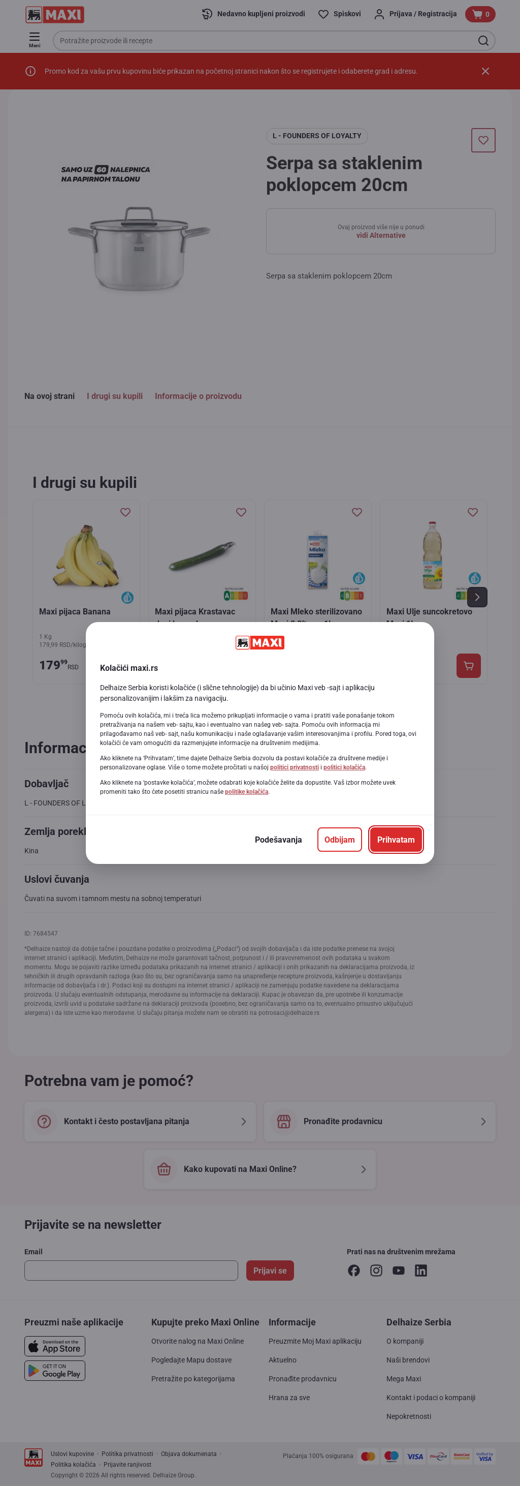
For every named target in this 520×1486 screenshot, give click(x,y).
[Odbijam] (339, 839)
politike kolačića (246, 791)
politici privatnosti (294, 767)
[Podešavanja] (278, 839)
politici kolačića (344, 767)
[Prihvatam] (396, 839)
